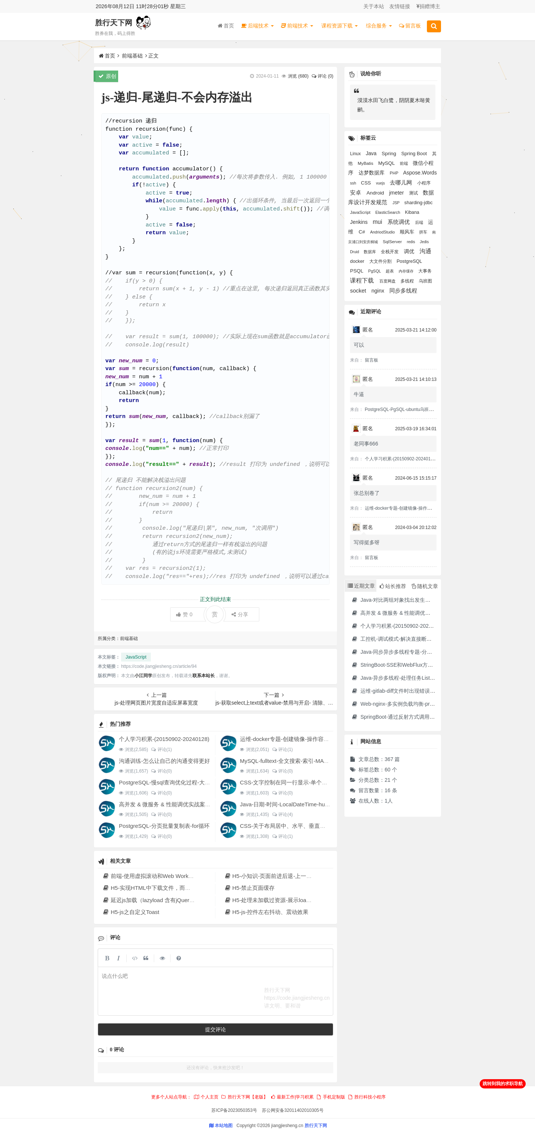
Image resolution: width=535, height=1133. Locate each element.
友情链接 (399, 6)
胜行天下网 (113, 23)
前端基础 (132, 56)
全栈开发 (390, 251)
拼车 (423, 232)
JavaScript (136, 657)
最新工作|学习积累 (292, 1097)
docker (358, 261)
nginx (379, 291)
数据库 (370, 251)
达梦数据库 (372, 173)
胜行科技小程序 (367, 1097)
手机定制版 (330, 1097)
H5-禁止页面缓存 (249, 888)
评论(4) (282, 814)
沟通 (425, 251)
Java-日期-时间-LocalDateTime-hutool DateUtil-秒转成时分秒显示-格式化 (330, 804)
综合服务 (379, 26)
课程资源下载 (339, 26)
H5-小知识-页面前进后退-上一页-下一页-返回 (283, 876)
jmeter (397, 193)
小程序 (424, 183)
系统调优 (399, 222)
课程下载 (362, 280)
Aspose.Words (420, 173)
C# (362, 232)
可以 (359, 345)
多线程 (408, 281)
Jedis (424, 242)
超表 (390, 271)
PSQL (357, 271)
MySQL (387, 163)
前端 (404, 163)
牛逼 (359, 394)
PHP (394, 173)
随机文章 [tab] (425, 586)
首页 (226, 26)
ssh (353, 183)
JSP (396, 203)
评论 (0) (322, 76)
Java (372, 153)
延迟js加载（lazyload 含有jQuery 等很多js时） (164, 900)
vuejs (381, 183)
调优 (410, 251)
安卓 (356, 192)
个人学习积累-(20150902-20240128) (164, 739)
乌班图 (425, 281)
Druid (355, 252)
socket (358, 290)
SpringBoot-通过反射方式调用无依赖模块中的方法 (413, 717)
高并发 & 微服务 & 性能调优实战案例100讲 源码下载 (184, 804)
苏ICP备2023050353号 (234, 1110)
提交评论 (215, 1029)
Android (375, 193)
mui (378, 222)
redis (411, 242)
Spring (390, 153)
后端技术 (257, 26)
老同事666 (366, 444)
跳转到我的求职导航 (503, 1083)
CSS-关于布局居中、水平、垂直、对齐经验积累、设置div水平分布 (322, 826)
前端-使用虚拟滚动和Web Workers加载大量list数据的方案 (178, 876)
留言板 (410, 26)
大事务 (425, 270)
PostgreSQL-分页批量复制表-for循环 (164, 826)
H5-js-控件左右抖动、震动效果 (266, 912)
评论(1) (161, 749)
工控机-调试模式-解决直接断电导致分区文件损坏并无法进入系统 (430, 639)
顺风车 (408, 232)
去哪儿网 (402, 182)
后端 (419, 222)
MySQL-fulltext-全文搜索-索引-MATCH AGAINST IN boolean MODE (323, 761)
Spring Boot (414, 153)
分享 (239, 614)
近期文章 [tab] (361, 586)
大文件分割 (381, 261)
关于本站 (373, 6)
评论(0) (161, 771)
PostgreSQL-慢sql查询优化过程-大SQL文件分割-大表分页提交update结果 (210, 782)
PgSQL (375, 271)
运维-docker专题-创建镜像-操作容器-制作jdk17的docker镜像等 (317, 739)
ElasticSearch (388, 212)
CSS (366, 183)
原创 (107, 76)
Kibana (412, 212)
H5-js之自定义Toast (131, 912)
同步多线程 (403, 290)
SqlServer (393, 241)
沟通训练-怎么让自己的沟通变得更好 (164, 761)
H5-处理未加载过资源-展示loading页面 (276, 900)
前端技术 (297, 26)
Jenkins (359, 222)
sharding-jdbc (418, 202)
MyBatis (366, 163)
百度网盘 (388, 281)
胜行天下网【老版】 (244, 1097)
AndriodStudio (383, 232)
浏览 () (298, 76)
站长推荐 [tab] (393, 586)
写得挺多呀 (367, 542)
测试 (414, 193)
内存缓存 (407, 271)
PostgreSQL (409, 261)
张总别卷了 (367, 493)
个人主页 (206, 1097)
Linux (356, 153)
